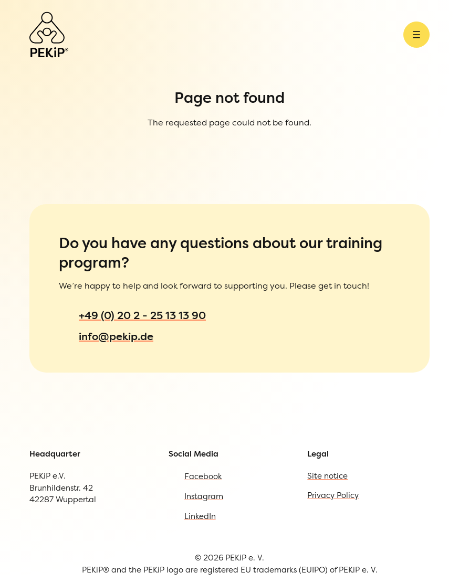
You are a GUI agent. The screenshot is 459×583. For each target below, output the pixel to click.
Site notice (47, 490)
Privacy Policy (55, 512)
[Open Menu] (11, 60)
